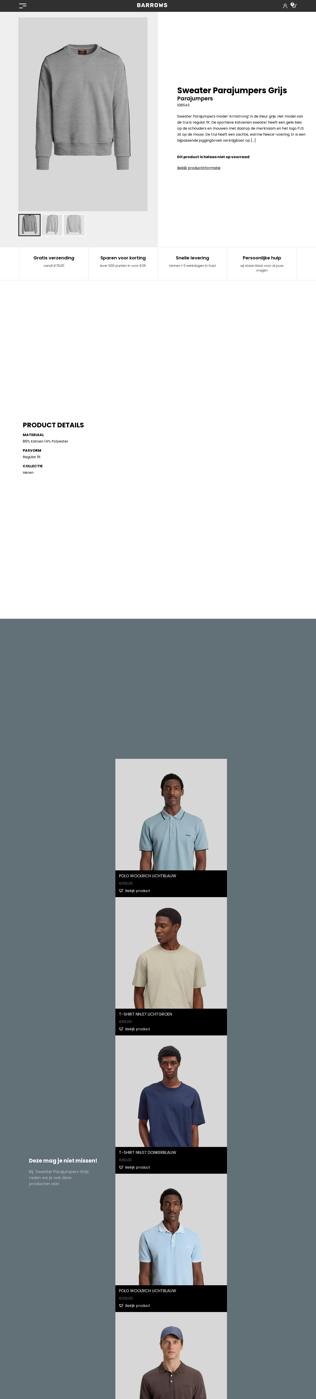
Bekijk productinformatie (198, 167)
